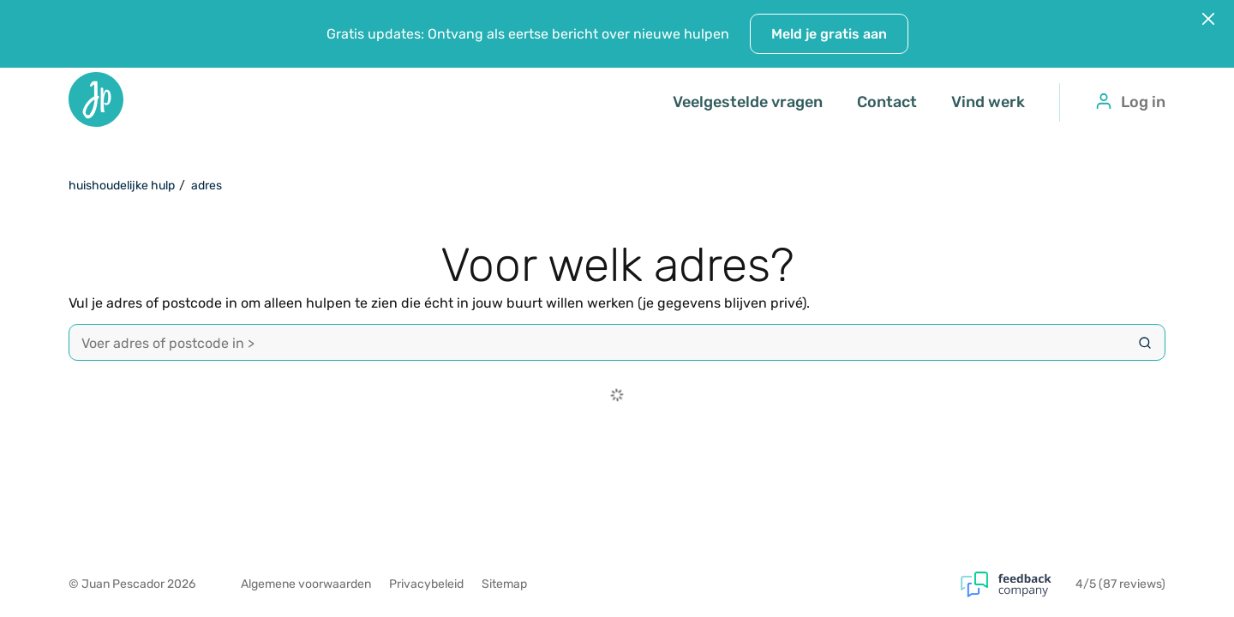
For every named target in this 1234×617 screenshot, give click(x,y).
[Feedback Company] (1018, 584)
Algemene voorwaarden (306, 584)
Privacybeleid (426, 584)
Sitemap (504, 584)
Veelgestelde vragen (748, 102)
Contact (887, 102)
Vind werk (988, 102)
